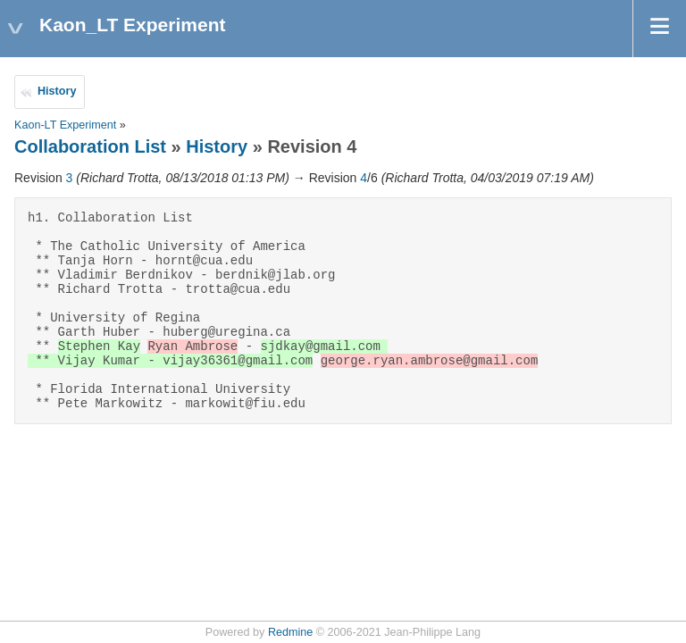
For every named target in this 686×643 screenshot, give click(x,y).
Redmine (290, 632)
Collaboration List (90, 146)
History (57, 91)
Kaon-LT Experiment (65, 125)
